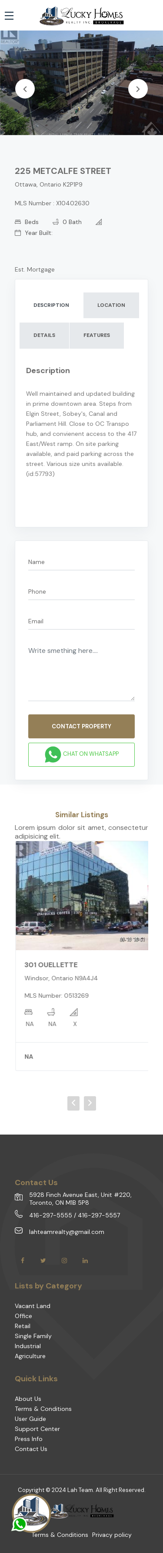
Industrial (28, 1346)
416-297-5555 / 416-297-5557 (74, 1215)
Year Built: (34, 233)
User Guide (30, 1419)
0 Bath (67, 222)
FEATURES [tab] (96, 335)
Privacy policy (112, 1535)
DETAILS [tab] (44, 335)
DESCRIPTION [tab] (51, 305)
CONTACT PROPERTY (81, 726)
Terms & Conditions (43, 1409)
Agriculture (30, 1356)
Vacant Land (32, 1306)
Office (23, 1316)
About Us (28, 1399)
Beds (27, 222)
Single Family (33, 1336)
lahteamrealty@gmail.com (66, 1232)
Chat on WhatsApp (81, 754)
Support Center (37, 1429)
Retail (22, 1326)
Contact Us (31, 1449)
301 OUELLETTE (56, 964)
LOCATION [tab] (111, 305)
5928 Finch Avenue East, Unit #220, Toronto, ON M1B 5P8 (80, 1198)
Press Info (29, 1439)
